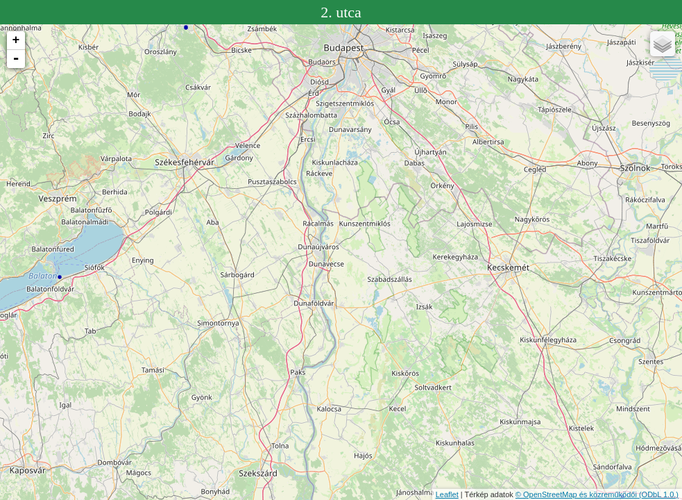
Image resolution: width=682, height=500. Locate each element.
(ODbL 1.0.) (659, 494)
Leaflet (447, 494)
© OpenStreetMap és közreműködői (577, 494)
